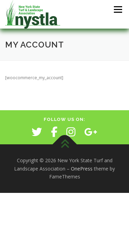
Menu (117, 9)
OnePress (82, 168)
